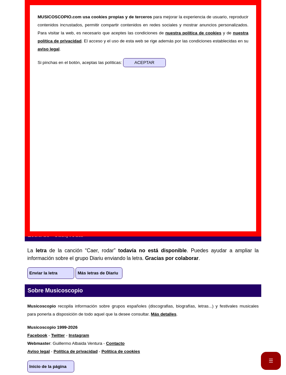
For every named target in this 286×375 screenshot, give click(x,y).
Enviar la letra (43, 273)
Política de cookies (121, 351)
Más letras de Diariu (98, 273)
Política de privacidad (76, 351)
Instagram (79, 335)
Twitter (58, 335)
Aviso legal (38, 351)
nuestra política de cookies (193, 33)
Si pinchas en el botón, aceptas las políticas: (80, 62)
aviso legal (48, 49)
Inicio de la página (48, 366)
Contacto (115, 343)
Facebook (37, 335)
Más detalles (163, 314)
